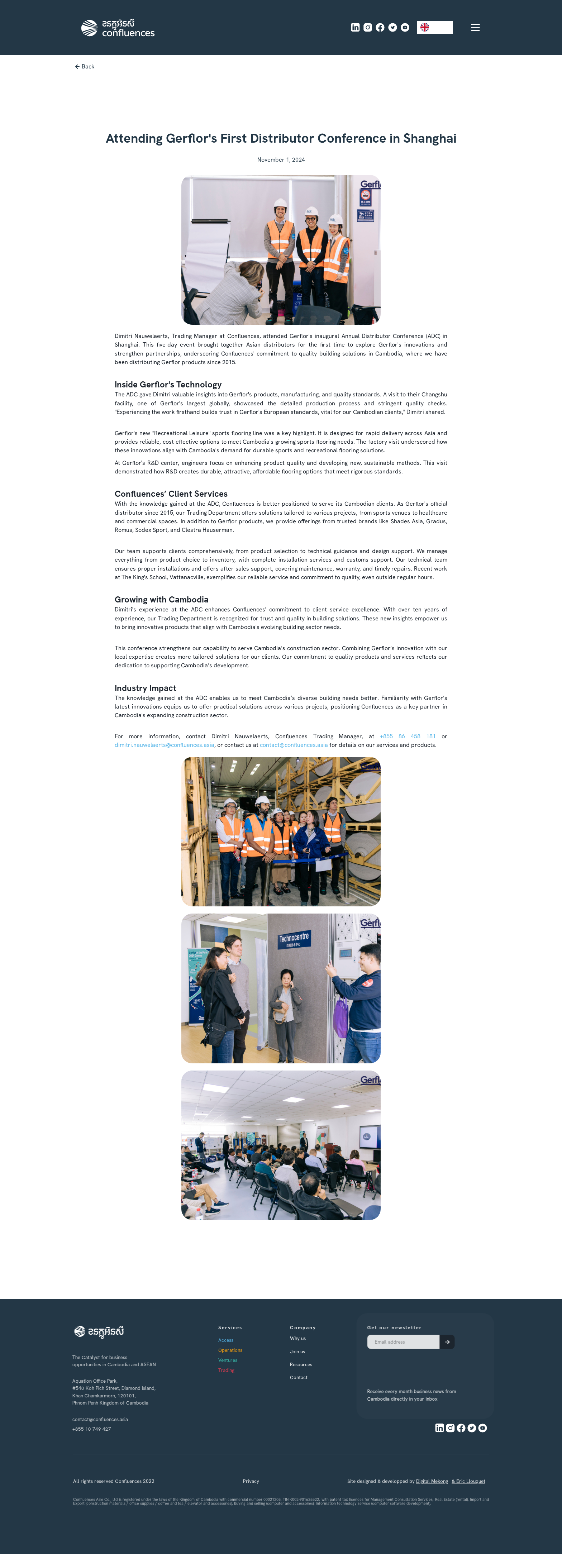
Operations (237, 1350)
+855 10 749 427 (90, 1429)
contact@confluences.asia (294, 745)
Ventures (234, 1360)
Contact (306, 1377)
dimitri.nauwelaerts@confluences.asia (164, 745)
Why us (305, 1338)
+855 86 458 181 (408, 736)
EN (429, 27)
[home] (118, 27)
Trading (233, 1370)
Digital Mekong (432, 1490)
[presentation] (407, 1365)
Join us (304, 1351)
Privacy (251, 1490)
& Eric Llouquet (468, 1490)
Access (232, 1340)
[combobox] (435, 27)
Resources (308, 1364)
